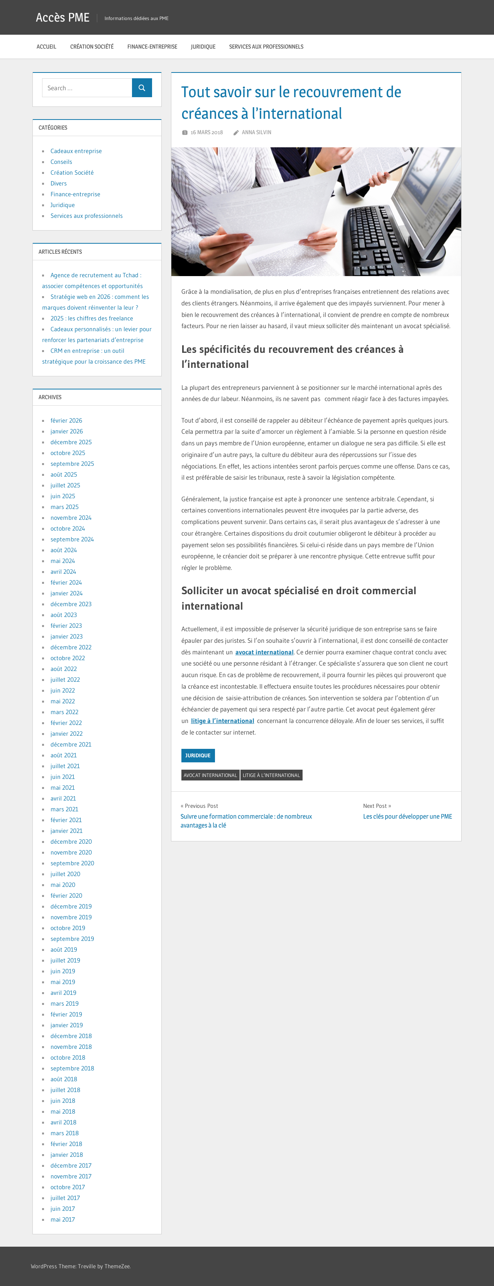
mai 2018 (63, 1111)
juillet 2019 (65, 960)
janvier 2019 (67, 1025)
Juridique (203, 46)
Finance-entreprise (152, 46)
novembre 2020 (71, 852)
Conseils (61, 161)
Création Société (91, 46)
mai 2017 (63, 1219)
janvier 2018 (67, 1154)
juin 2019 (63, 971)
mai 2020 (63, 884)
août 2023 (64, 615)
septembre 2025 (72, 463)
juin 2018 (63, 1100)
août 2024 (64, 550)
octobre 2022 (68, 658)
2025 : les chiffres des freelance (92, 318)
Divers (59, 183)
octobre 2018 (68, 1057)
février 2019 (66, 1014)
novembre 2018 (71, 1046)
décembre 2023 (71, 604)
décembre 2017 (71, 1165)
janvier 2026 (67, 431)
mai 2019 (63, 982)
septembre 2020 (72, 863)
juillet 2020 (65, 874)
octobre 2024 (68, 528)
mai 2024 (63, 561)
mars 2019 (65, 1003)
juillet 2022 (65, 679)
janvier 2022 (67, 733)
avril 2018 (63, 1122)
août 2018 (64, 1079)
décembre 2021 (71, 744)
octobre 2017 (68, 1187)
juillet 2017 (65, 1198)
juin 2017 (63, 1208)
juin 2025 (63, 496)
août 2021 (64, 755)
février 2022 (66, 722)
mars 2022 (64, 712)
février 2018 (66, 1144)
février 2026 (66, 420)
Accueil (46, 46)
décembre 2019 (71, 906)
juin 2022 (63, 690)
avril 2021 (63, 798)
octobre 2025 (68, 453)
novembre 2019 (71, 917)
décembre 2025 (71, 442)
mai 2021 (63, 787)
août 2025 (64, 474)
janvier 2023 (67, 636)
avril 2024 (63, 571)
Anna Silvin (256, 132)
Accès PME (63, 17)
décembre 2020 (71, 841)
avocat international (264, 652)
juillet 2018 (65, 1090)
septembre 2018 (72, 1068)
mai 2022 (63, 701)
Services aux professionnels (266, 46)
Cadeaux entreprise (76, 151)
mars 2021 (64, 809)
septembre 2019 (72, 938)
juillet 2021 (65, 766)
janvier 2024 (67, 593)
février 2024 (66, 582)
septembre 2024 (72, 539)
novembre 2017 (71, 1176)
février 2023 (66, 625)
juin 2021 (63, 776)
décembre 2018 (71, 1036)
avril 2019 (63, 992)
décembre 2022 (71, 647)
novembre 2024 (71, 517)
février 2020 (66, 895)
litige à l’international (222, 720)
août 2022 (64, 668)
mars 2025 (65, 507)
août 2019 (64, 949)
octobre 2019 (68, 928)
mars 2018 (65, 1133)
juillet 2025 (65, 485)
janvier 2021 (67, 830)
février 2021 (66, 820)
